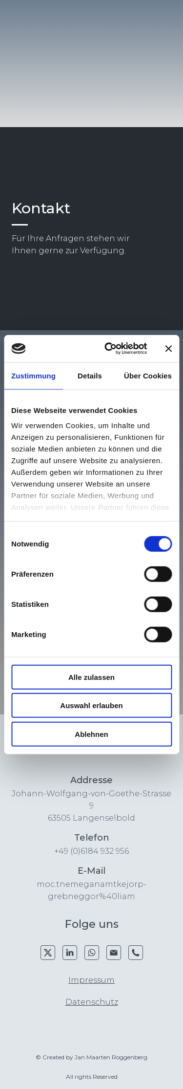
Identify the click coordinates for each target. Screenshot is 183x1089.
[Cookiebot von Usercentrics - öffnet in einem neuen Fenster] (109, 348)
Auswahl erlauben (91, 705)
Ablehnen (91, 734)
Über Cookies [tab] (148, 375)
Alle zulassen (91, 677)
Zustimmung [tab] (33, 375)
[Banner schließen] (168, 348)
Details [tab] (90, 375)
